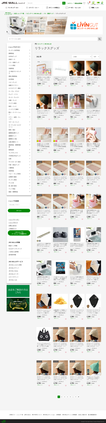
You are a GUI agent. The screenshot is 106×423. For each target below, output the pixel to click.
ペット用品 (12, 188)
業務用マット (13, 135)
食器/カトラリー (13, 84)
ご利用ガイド (13, 227)
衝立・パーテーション (15, 112)
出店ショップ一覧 (19, 12)
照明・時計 (12, 129)
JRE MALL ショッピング (8, 12)
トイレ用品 (12, 64)
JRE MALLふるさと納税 (15, 264)
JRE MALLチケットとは (48, 413)
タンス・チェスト (14, 96)
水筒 (10, 157)
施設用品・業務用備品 (15, 144)
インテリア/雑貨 (13, 108)
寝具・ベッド (13, 105)
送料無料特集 (12, 253)
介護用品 (11, 166)
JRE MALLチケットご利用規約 (69, 413)
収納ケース (12, 58)
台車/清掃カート (13, 141)
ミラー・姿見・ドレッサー (15, 117)
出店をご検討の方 (82, 413)
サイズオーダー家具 (15, 161)
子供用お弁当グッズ (15, 154)
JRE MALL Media (13, 270)
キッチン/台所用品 (14, 49)
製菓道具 (11, 148)
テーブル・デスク (14, 90)
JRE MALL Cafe (13, 279)
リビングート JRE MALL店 (33, 12)
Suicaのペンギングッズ (15, 247)
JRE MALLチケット (14, 267)
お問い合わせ (13, 224)
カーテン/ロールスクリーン (15, 125)
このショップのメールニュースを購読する (19, 232)
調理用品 (11, 52)
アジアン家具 (12, 102)
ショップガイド (13, 221)
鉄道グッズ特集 (13, 244)
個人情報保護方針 (92, 413)
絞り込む (19, 209)
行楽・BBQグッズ (14, 163)
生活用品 (11, 78)
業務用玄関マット (14, 132)
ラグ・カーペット (14, 121)
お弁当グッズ (13, 55)
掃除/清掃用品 (13, 75)
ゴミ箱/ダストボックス (15, 71)
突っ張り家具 (13, 185)
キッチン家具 (13, 179)
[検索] (100, 38)
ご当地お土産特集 (14, 250)
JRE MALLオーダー (14, 273)
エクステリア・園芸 (15, 87)
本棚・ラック (13, 99)
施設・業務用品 (13, 190)
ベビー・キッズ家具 (15, 172)
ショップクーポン (14, 218)
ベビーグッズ (13, 81)
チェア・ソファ (13, 93)
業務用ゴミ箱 (13, 138)
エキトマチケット (14, 276)
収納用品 (11, 170)
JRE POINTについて (37, 413)
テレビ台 (11, 181)
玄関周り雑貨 (13, 176)
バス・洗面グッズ (48, 12)
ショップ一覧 (19, 413)
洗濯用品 (11, 67)
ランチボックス (13, 151)
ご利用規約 (58, 413)
